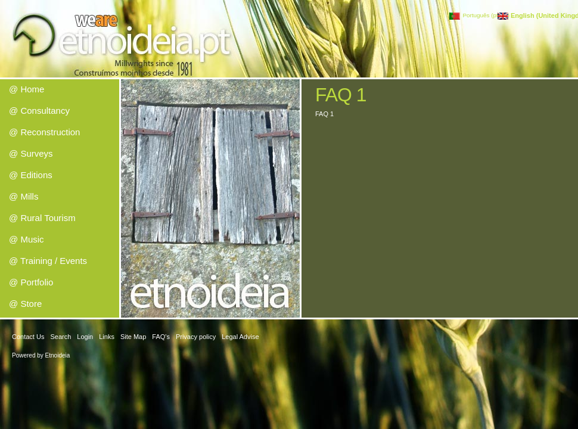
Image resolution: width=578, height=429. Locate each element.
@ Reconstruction (44, 132)
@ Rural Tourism (42, 218)
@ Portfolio (31, 282)
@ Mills (23, 196)
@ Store (25, 304)
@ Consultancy (39, 110)
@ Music (26, 239)
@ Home (26, 89)
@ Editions (30, 175)
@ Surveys (31, 153)
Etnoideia (57, 355)
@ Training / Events (48, 261)
